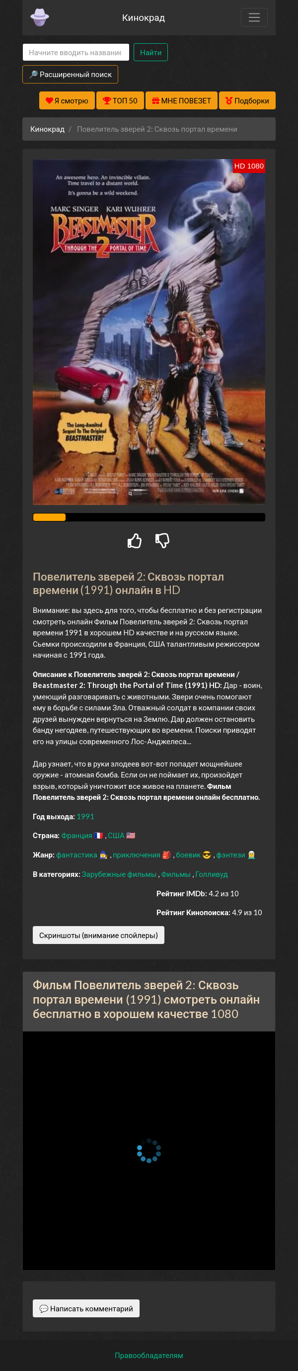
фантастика (77, 854)
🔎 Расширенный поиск (70, 74)
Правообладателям (149, 1355)
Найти (150, 52)
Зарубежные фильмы (120, 873)
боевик (189, 854)
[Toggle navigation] (254, 17)
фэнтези (231, 854)
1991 (85, 816)
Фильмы (176, 873)
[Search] (76, 52)
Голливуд (211, 873)
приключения (137, 854)
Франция (77, 835)
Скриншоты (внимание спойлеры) (98, 935)
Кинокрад (143, 17)
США (117, 835)
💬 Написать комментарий (86, 1308)
